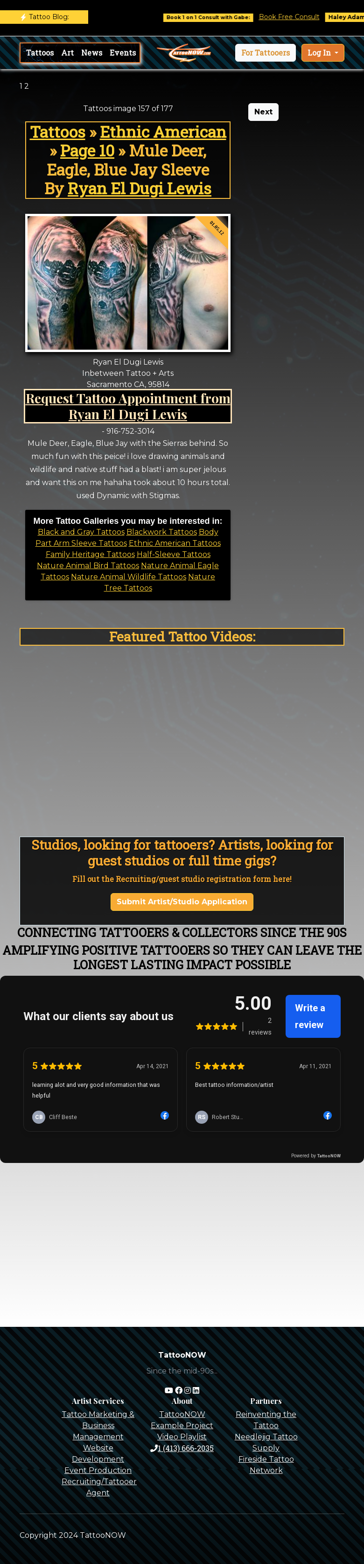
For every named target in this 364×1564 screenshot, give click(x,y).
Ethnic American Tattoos (175, 543)
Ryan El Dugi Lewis (139, 188)
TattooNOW (182, 1414)
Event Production (98, 1470)
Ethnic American (163, 131)
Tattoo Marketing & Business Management (98, 1425)
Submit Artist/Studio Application (182, 901)
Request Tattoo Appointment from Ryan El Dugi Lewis (128, 406)
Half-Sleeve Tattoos (173, 554)
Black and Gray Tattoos (81, 532)
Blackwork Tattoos (161, 532)
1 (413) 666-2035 (182, 1448)
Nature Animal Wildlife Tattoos (128, 576)
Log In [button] (320, 52)
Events (123, 52)
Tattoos (40, 52)
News (91, 52)
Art (67, 52)
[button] (265, 53)
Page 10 (87, 150)
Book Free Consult (298, 17)
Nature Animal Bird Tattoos (88, 565)
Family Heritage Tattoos (90, 554)
